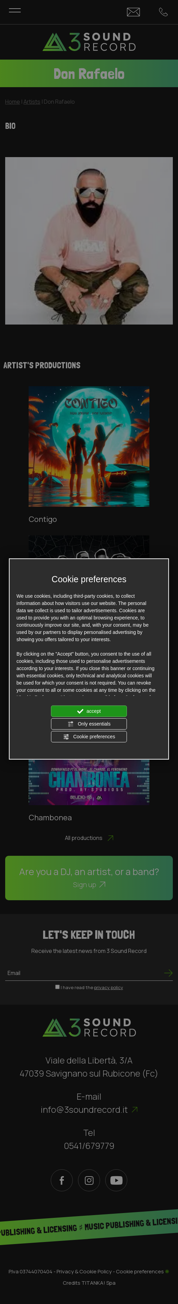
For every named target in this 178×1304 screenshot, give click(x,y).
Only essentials (89, 724)
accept (89, 711)
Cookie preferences (89, 737)
